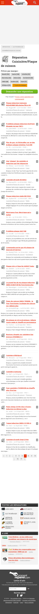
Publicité (15, 603)
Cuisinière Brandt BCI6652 (16, 180)
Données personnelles (29, 600)
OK (28, 589)
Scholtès (28, 149)
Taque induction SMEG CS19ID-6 (18, 423)
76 (17, 459)
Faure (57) (24, 82)
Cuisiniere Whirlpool (14, 355)
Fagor (27, 168)
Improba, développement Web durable (19, 600)
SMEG (28, 289)
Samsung (29, 110)
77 (21, 459)
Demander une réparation (19, 91)
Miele (27, 201)
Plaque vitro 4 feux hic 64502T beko (20, 266)
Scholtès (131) (26, 74)
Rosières (29, 327)
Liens (4, 545)
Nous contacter (29, 603)
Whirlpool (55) (6, 85)
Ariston (28, 131)
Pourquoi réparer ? (15, 541)
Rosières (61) (14, 82)
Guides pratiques (13, 545)
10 (35, 456)
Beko (27, 271)
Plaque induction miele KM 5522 (18, 196)
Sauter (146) (15, 74)
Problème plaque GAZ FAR (16, 231)
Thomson (29, 219)
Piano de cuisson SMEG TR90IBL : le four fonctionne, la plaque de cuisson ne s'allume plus (20, 303)
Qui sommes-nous (16, 599)
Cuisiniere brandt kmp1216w (17, 439)
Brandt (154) (5, 74)
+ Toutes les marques (19, 85)
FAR (27, 236)
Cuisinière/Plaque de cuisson (15, 110)
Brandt (28, 184)
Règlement (9, 603)
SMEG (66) (5, 82)
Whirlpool (29, 360)
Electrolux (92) (6, 78)
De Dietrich (29, 254)
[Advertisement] (19, 24)
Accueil (19, 2)
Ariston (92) (17, 78)
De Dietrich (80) (28, 78)
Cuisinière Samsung (13, 372)
